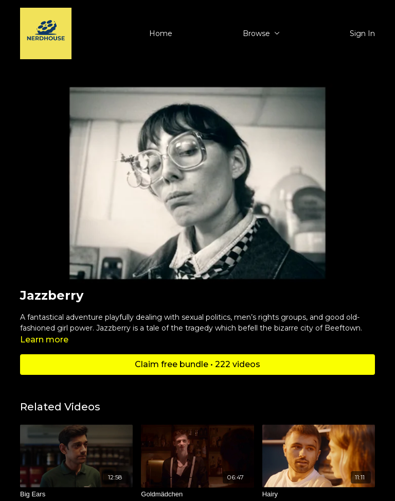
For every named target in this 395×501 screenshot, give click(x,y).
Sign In (362, 33)
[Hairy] (318, 494)
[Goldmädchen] (197, 494)
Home (160, 33)
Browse (261, 33)
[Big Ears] (76, 494)
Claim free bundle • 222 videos (197, 364)
